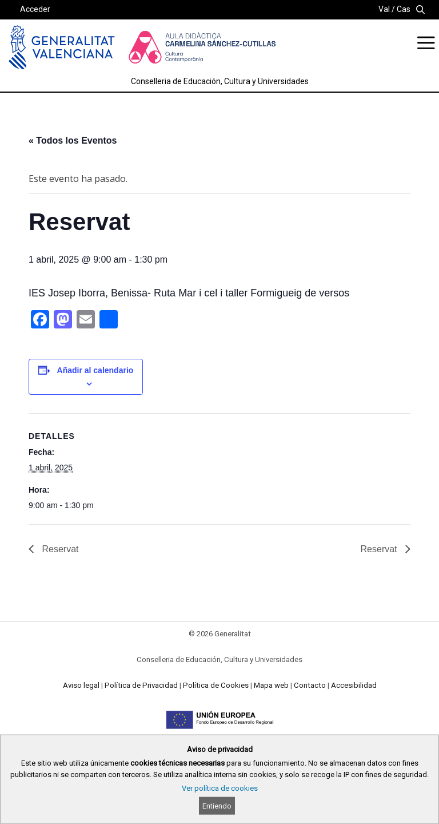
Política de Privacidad (141, 685)
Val (384, 9)
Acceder (35, 9)
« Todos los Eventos (73, 140)
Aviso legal (81, 685)
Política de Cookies (216, 685)
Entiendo (217, 806)
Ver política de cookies (220, 788)
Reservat (58, 549)
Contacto (310, 685)
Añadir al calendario (95, 370)
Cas (403, 9)
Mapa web (271, 685)
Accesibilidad (354, 685)
